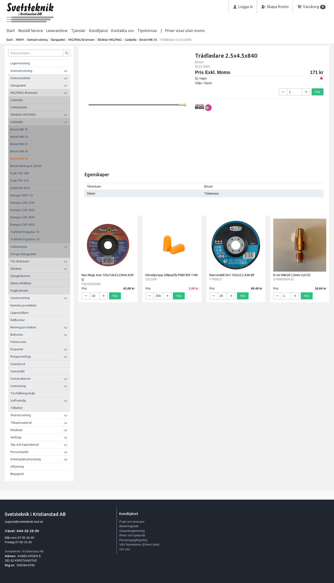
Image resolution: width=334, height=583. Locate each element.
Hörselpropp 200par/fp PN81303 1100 (171, 275)
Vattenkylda (18, 107)
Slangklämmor (20, 275)
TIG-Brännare (19, 261)
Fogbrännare (19, 290)
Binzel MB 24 (19, 136)
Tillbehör (16, 407)
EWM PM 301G (20, 188)
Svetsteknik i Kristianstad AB (24, 551)
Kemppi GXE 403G (22, 217)
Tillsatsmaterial (21, 422)
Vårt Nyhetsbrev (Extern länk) (139, 544)
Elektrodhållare (20, 283)
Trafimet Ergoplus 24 (24, 239)
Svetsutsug (18, 385)
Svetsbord (17, 364)
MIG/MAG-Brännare (81, 39)
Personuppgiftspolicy (133, 540)
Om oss (124, 549)
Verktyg (15, 437)
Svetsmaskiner (20, 78)
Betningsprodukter (23, 327)
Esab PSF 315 (19, 180)
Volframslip (18, 400)
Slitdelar (16, 268)
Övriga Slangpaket (23, 254)
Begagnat (17, 473)
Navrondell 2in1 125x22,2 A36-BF (232, 275)
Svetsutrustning (37, 39)
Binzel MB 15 (19, 129)
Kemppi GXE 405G (22, 224)
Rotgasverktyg (20, 356)
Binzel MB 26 (19, 151)
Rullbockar (17, 320)
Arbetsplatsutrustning (25, 459)
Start (10, 31)
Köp (317, 92)
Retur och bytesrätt (132, 535)
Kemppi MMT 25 (21, 195)
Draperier (17, 349)
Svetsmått (17, 371)
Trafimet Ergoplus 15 (24, 231)
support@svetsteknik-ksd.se (24, 521)
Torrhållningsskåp (22, 393)
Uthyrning (17, 466)
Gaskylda (130, 39)
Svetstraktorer (20, 378)
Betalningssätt (128, 526)
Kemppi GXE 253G (22, 202)
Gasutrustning (20, 297)
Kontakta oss (122, 31)
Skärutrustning (20, 415)
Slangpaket (58, 39)
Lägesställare (19, 312)
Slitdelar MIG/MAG (110, 39)
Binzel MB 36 (148, 39)
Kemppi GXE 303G (22, 210)
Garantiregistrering (132, 531)
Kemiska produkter (23, 305)
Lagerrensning (20, 63)
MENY (20, 39)
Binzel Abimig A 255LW (26, 165)
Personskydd (19, 451)
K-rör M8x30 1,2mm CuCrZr (292, 275)
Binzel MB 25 (19, 144)
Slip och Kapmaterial (24, 444)
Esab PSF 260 (19, 173)
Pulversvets (18, 341)
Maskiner (16, 430)
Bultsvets (16, 334)
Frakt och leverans (131, 521)
